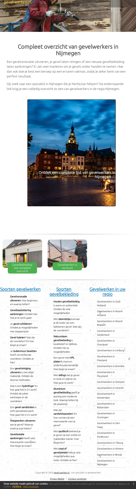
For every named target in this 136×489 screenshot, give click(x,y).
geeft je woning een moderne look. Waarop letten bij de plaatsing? (66, 396)
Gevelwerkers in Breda (109, 454)
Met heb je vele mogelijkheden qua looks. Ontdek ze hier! (67, 454)
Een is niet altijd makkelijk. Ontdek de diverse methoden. (21, 374)
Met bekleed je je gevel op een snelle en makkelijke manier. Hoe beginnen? (67, 437)
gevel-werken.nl (61, 472)
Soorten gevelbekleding (63, 292)
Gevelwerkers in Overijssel (106, 342)
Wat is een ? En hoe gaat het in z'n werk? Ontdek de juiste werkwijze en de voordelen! (24, 394)
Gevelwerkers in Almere (110, 448)
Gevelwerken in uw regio (107, 292)
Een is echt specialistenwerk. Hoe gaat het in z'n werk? (23, 411)
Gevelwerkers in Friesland (106, 358)
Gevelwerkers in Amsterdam (106, 395)
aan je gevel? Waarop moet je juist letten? (22, 424)
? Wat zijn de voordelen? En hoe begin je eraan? (22, 341)
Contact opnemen (77, 478)
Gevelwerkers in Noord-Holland (110, 313)
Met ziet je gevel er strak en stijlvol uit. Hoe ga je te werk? (66, 379)
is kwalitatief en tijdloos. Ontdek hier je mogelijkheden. (65, 344)
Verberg (16, 486)
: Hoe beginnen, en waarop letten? (24, 300)
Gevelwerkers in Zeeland (110, 381)
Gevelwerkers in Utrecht (110, 387)
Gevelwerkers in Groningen (106, 415)
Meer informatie (31, 486)
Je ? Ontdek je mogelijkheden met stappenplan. (24, 327)
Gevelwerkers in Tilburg (110, 442)
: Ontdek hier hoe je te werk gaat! (24, 314)
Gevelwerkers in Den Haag (108, 425)
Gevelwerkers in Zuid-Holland (109, 303)
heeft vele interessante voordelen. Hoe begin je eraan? (23, 440)
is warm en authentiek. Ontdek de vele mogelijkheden (66, 307)
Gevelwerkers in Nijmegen (106, 462)
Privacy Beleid (57, 478)
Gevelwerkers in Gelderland (106, 332)
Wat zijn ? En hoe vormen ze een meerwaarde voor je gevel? (65, 418)
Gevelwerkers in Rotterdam (106, 405)
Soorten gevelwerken (20, 289)
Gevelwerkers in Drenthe (110, 366)
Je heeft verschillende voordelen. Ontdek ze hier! (23, 357)
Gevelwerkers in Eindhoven (106, 434)
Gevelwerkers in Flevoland (106, 374)
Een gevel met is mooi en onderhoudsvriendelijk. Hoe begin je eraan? (66, 363)
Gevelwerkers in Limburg (110, 350)
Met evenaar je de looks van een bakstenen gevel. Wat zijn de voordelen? (67, 325)
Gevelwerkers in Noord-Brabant (110, 323)
